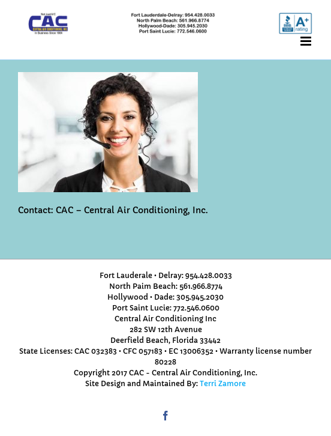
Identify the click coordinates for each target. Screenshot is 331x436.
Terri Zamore (223, 383)
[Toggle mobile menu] (306, 41)
